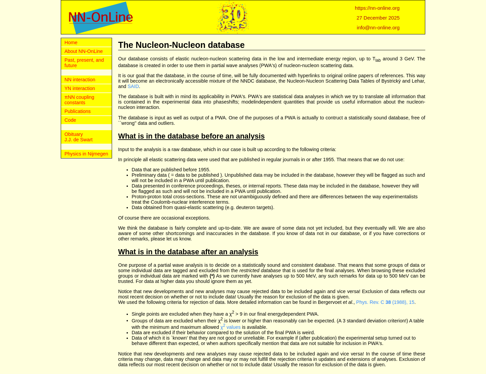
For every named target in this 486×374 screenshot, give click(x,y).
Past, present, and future (84, 62)
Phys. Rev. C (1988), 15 (385, 302)
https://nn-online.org (377, 8)
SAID (133, 86)
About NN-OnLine (83, 51)
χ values (230, 327)
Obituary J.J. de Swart (78, 137)
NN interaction (79, 79)
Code (70, 120)
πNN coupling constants (79, 99)
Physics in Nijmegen (86, 153)
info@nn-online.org (378, 27)
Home (70, 42)
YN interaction (79, 88)
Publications (77, 111)
